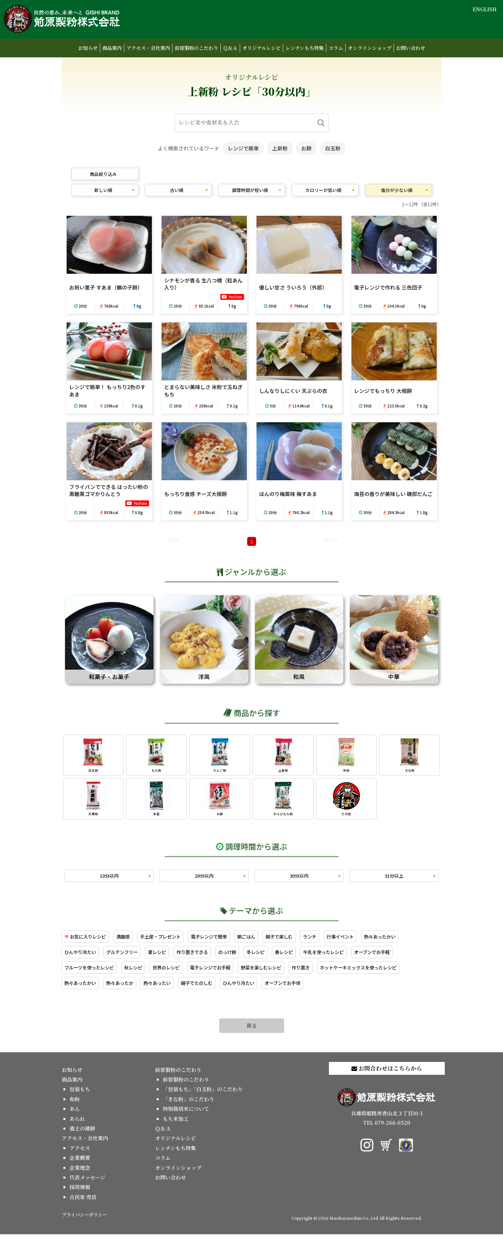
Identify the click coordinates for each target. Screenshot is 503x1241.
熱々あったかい (413, 940)
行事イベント (369, 940)
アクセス (80, 1154)
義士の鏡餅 (82, 1135)
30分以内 (299, 879)
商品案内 (112, 47)
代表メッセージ (87, 1184)
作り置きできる (206, 956)
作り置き (327, 973)
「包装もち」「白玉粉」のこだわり (203, 1096)
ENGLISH (485, 9)
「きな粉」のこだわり (188, 1105)
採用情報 (80, 1194)
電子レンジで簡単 (225, 940)
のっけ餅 (244, 956)
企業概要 (80, 1164)
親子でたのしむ (211, 989)
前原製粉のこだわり (196, 47)
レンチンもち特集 (304, 47)
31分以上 (394, 879)
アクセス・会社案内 (148, 47)
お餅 (306, 148)
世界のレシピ (177, 973)
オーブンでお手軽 (404, 956)
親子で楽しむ (302, 940)
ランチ (336, 940)
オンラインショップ (369, 47)
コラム (336, 47)
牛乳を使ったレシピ (350, 956)
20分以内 (204, 879)
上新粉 (280, 148)
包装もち (80, 1096)
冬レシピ (275, 956)
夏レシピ (167, 956)
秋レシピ (141, 973)
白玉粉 (332, 148)
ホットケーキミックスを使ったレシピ (391, 973)
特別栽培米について (186, 1115)
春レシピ (306, 956)
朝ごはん (266, 940)
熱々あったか (126, 989)
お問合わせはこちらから (386, 1075)
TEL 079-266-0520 (386, 1129)
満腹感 (130, 940)
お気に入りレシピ (88, 940)
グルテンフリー (129, 956)
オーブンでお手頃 (306, 989)
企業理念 (80, 1174)
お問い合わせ (410, 47)
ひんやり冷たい (82, 956)
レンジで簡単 (243, 148)
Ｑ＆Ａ (230, 47)
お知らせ (88, 47)
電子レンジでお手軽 (226, 973)
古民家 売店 (83, 1203)
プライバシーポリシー (84, 1220)
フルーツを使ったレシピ (92, 973)
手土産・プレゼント (171, 940)
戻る (252, 1032)
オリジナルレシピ (261, 47)
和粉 (75, 1105)
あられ (77, 1125)
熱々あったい (167, 989)
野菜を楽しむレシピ (283, 973)
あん (75, 1115)
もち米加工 (176, 1125)
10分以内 (109, 879)
